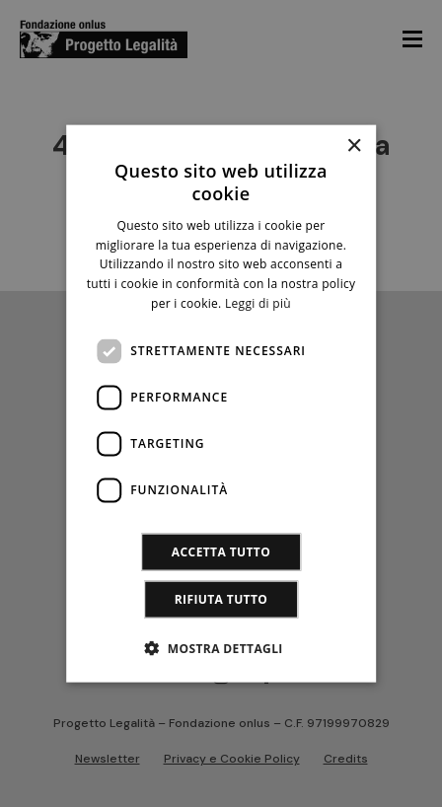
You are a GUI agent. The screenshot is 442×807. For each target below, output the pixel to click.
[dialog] (221, 403)
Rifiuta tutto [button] (221, 598)
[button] (221, 647)
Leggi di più (258, 303)
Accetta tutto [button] (221, 551)
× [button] (353, 146)
